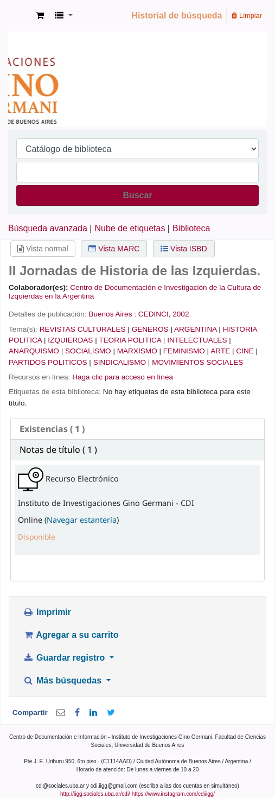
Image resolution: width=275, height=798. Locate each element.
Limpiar (247, 15)
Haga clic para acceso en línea (122, 377)
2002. (181, 314)
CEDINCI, (154, 314)
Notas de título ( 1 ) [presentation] (58, 449)
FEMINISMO (184, 351)
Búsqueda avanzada (47, 228)
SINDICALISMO (119, 362)
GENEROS (150, 329)
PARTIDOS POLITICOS (48, 362)
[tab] (137, 429)
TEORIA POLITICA (130, 340)
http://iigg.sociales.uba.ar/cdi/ (95, 794)
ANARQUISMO (34, 351)
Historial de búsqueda (176, 15)
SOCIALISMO (88, 351)
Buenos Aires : (112, 314)
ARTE (220, 351)
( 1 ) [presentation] (52, 429)
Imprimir (47, 612)
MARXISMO (137, 351)
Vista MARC (113, 248)
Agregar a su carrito (70, 634)
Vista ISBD (184, 248)
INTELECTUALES (197, 340)
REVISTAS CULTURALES (83, 329)
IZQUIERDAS (70, 340)
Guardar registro (65, 657)
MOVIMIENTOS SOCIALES (197, 362)
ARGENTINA (195, 329)
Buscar (137, 195)
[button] (39, 16)
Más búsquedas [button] (63, 680)
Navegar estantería (82, 520)
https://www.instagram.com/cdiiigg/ (173, 794)
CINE (244, 351)
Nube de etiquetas (130, 228)
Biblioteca (191, 228)
